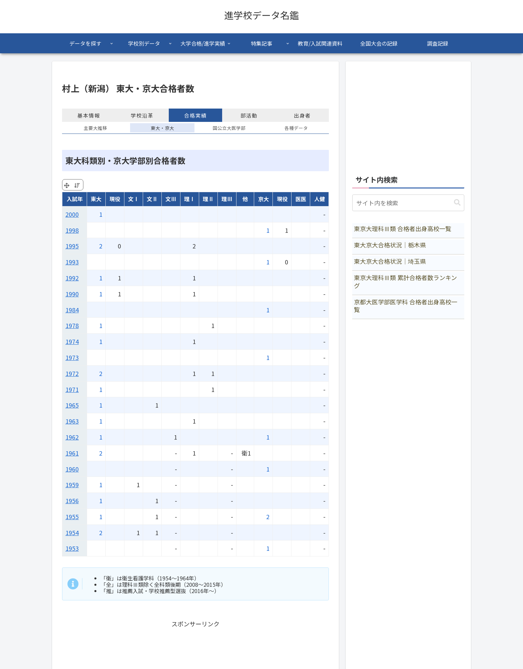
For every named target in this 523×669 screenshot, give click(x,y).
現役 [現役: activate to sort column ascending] (114, 199)
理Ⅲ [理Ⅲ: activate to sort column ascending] (226, 199)
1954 (72, 532)
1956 (72, 500)
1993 (72, 261)
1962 (72, 437)
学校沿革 (142, 115)
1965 (72, 405)
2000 (72, 214)
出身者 (302, 115)
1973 (72, 357)
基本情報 (88, 115)
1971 (72, 389)
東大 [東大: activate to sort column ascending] (96, 199)
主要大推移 (95, 128)
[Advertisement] (408, 114)
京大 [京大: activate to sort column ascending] (263, 199)
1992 (72, 277)
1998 (72, 230)
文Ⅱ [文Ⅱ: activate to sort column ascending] (152, 199)
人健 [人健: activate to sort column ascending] (319, 199)
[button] (457, 202)
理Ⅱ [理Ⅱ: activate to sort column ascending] (208, 199)
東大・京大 (162, 128)
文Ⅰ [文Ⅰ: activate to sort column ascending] (133, 199)
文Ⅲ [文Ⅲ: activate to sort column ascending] (170, 199)
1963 (72, 421)
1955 (72, 516)
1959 (72, 484)
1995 (72, 245)
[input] (408, 202)
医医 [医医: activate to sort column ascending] (301, 199)
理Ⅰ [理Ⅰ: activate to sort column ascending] (189, 199)
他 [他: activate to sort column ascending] (245, 199)
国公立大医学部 (229, 128)
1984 (72, 309)
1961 (72, 453)
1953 (72, 548)
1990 (72, 293)
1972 (72, 373)
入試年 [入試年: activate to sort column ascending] (75, 199)
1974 (72, 341)
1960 (72, 469)
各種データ (296, 128)
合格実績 (195, 115)
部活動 (248, 115)
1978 (72, 325)
